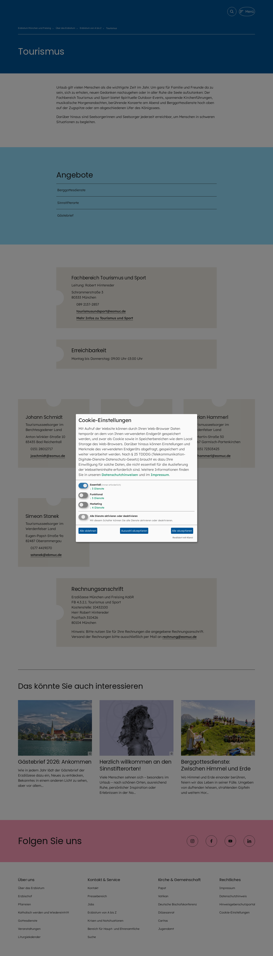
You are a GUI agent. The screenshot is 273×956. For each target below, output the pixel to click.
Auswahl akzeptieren (134, 530)
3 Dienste (97, 488)
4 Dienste (97, 507)
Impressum (162, 474)
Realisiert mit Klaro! (183, 537)
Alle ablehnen (88, 530)
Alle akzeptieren (182, 530)
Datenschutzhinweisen (121, 474)
